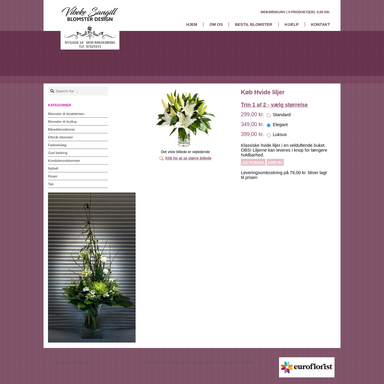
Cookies (227, 362)
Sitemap (150, 362)
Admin (247, 362)
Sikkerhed (174, 362)
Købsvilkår (202, 362)
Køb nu (275, 162)
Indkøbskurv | (295, 12)
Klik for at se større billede (188, 158)
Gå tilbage (253, 162)
